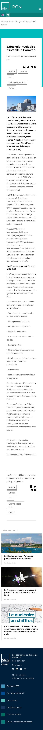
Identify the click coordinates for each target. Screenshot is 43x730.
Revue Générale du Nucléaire (19, 721)
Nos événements (14, 707)
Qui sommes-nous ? (15, 693)
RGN (17, 6)
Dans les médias (14, 714)
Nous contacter (18, 661)
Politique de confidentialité (23, 678)
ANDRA (12, 71)
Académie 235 (13, 686)
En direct (9, 21)
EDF (10, 77)
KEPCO (11, 88)
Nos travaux (12, 700)
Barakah (23, 71)
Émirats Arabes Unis (17, 82)
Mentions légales (19, 675)
